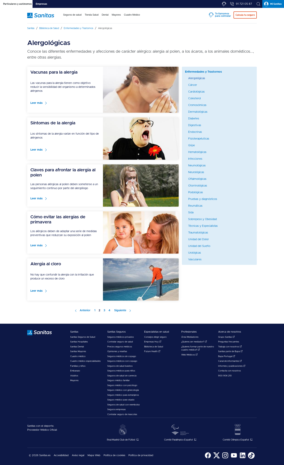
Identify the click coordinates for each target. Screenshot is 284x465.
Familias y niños (77, 366)
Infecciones (195, 159)
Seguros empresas (116, 409)
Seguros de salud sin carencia (121, 376)
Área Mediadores (189, 337)
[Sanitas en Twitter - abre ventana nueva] (216, 458)
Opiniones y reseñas (117, 351)
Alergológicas (196, 78)
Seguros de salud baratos (120, 366)
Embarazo (75, 371)
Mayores (74, 380)
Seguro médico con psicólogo (122, 385)
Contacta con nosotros (229, 371)
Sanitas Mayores (78, 351)
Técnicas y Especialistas (203, 226)
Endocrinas (195, 132)
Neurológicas (196, 172)
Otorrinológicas (197, 185)
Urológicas (194, 252)
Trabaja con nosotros (230, 347)
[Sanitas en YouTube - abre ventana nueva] (234, 458)
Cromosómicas (197, 105)
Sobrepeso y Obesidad (202, 219)
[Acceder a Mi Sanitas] (273, 4)
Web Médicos (189, 355)
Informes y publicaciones (231, 366)
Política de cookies (114, 455)
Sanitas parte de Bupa (230, 351)
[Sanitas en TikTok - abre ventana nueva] (251, 458)
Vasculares (195, 259)
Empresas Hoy (152, 342)
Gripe (191, 145)
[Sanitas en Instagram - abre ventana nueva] (225, 458)
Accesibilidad (61, 455)
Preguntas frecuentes (228, 342)
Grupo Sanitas (226, 337)
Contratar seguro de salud (120, 342)
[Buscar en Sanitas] (258, 4)
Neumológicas (197, 165)
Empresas (41, 4)
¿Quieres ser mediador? (194, 342)
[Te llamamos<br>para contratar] (224, 4)
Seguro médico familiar (118, 380)
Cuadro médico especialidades (85, 361)
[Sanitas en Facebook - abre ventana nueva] (208, 458)
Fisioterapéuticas (198, 138)
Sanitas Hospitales (79, 342)
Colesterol (194, 98)
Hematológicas (197, 152)
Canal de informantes (230, 361)
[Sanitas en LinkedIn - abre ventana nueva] (243, 458)
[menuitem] (72, 17)
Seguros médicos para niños (121, 371)
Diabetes (193, 118)
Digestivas (194, 125)
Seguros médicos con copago (122, 361)
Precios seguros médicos (119, 347)
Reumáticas (195, 205)
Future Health (152, 351)
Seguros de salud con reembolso (123, 405)
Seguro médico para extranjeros (123, 395)
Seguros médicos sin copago (121, 356)
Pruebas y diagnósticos (202, 199)
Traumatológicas (198, 232)
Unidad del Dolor (198, 239)
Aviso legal (78, 455)
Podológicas (195, 192)
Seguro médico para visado (121, 400)
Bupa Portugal (226, 356)
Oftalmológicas (197, 179)
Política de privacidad (140, 455)
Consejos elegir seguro (155, 337)
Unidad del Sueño (199, 246)
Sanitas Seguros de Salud (82, 337)
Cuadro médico (78, 356)
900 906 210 (225, 376)
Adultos (74, 376)
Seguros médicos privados (120, 337)
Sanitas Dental (77, 347)
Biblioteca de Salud (153, 347)
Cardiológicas (196, 91)
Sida (190, 212)
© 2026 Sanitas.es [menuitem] (39, 455)
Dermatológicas (197, 112)
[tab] (16, 4)
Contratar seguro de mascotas (122, 414)
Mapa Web (94, 455)
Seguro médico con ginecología (123, 390)
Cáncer (192, 85)
